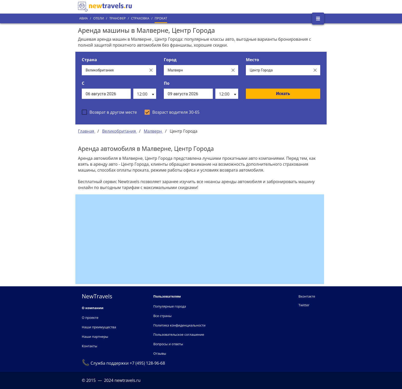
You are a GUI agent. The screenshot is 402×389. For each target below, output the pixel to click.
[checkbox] (109, 112)
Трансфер (117, 18)
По (166, 83)
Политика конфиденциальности (179, 325)
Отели (98, 18)
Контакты (89, 346)
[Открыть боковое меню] (318, 19)
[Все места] (278, 70)
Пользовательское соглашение (178, 334)
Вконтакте (306, 296)
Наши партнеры (95, 336)
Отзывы (159, 353)
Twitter (303, 305)
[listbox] (144, 94)
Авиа (83, 18)
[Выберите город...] (196, 70)
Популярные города (169, 306)
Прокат (161, 18)
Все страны (162, 315)
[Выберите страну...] (114, 70)
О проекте (90, 317)
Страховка (140, 18)
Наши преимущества (99, 327)
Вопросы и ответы (168, 344)
